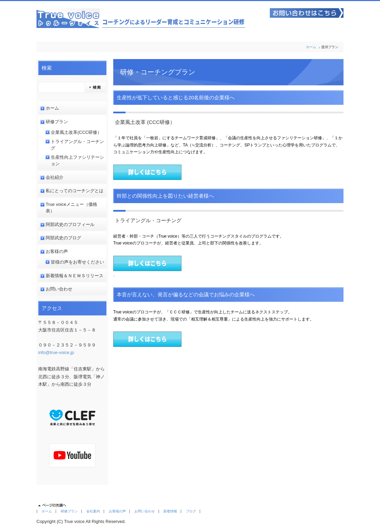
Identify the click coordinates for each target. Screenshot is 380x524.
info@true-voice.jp (56, 352)
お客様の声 (57, 251)
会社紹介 (54, 177)
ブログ (191, 511)
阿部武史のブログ (63, 237)
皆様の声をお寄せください (77, 262)
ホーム (311, 47)
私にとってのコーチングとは (74, 190)
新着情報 (170, 511)
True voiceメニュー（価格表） (71, 208)
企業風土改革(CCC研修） (76, 132)
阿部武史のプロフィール (70, 224)
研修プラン (57, 121)
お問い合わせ (59, 289)
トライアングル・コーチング (77, 145)
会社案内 (93, 511)
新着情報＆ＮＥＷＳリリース (74, 275)
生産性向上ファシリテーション (77, 161)
